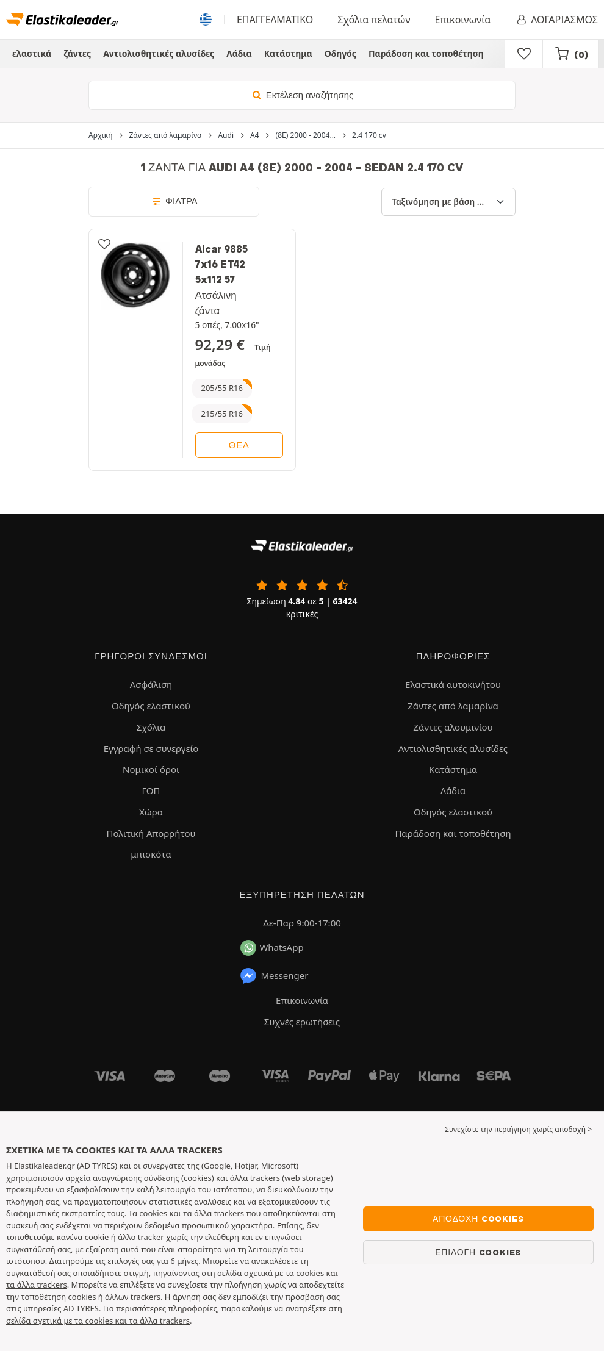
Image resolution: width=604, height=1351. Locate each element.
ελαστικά (31, 53)
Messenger (273, 976)
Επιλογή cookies (478, 1252)
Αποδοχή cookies (478, 1219)
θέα (239, 445)
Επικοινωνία (462, 19)
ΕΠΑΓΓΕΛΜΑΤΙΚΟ (275, 19)
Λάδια (238, 53)
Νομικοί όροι (151, 769)
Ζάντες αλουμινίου (452, 727)
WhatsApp (271, 948)
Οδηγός (340, 53)
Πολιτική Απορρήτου (150, 833)
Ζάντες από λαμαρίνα (453, 706)
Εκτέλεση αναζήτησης (302, 95)
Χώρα (151, 812)
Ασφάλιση (151, 684)
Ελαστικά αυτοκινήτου (453, 684)
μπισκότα (151, 854)
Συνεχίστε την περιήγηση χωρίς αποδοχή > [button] (518, 1129)
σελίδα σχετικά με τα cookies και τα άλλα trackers (98, 1320)
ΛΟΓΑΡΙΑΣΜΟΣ (556, 19)
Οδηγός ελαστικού (151, 706)
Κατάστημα (288, 53)
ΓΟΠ (151, 790)
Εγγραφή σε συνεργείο (151, 748)
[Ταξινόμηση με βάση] (448, 202)
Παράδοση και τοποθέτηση (426, 53)
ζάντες (77, 53)
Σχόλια (151, 727)
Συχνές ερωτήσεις (302, 1022)
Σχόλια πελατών (373, 19)
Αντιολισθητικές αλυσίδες (158, 53)
